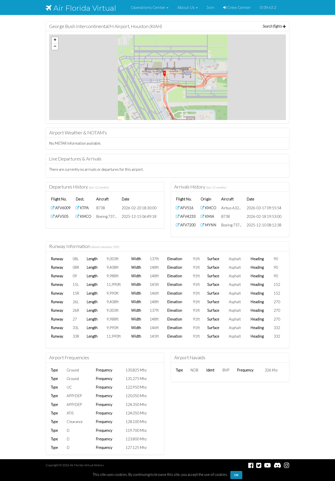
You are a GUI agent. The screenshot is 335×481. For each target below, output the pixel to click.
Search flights (274, 26)
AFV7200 (185, 225)
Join (210, 7)
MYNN (208, 225)
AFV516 (184, 208)
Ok (236, 475)
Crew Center (237, 7)
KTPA (82, 208)
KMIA (207, 216)
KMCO (83, 216)
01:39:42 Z (268, 7)
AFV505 (59, 216)
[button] (149, 7)
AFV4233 (185, 216)
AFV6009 (61, 208)
